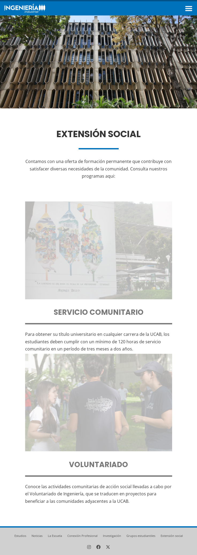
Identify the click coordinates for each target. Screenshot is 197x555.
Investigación (112, 536)
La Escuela (55, 536)
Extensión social (172, 536)
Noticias (37, 536)
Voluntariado (98, 464)
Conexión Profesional (82, 536)
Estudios (20, 536)
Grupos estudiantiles (140, 536)
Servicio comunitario (99, 312)
